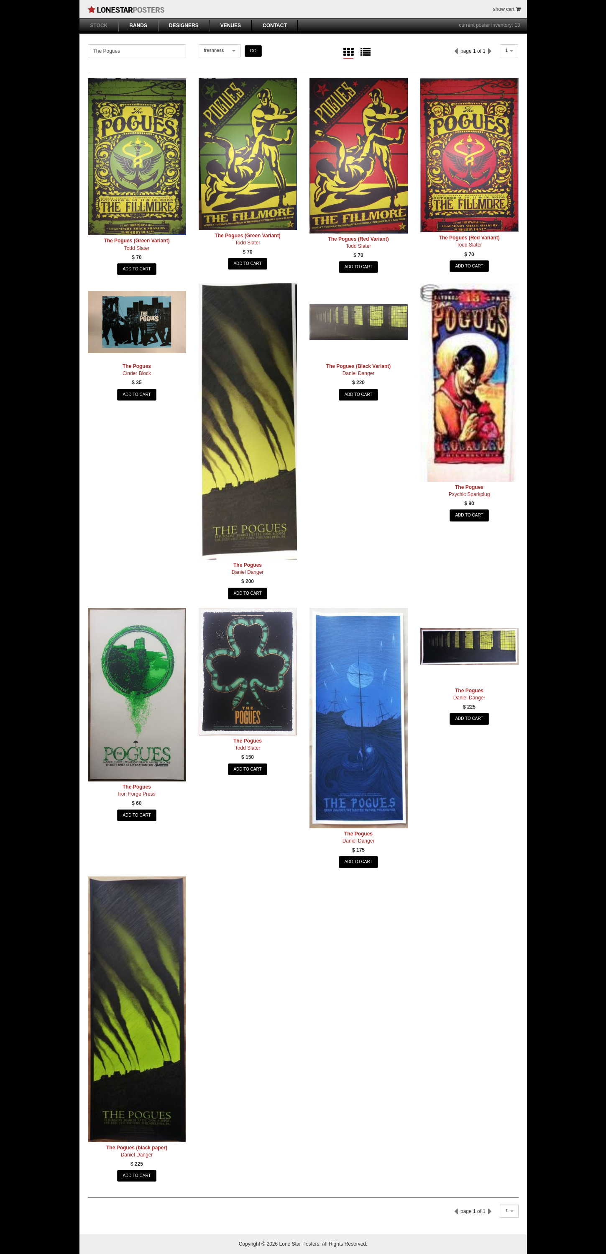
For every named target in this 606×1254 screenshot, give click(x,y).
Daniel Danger (248, 572)
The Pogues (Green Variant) (136, 241)
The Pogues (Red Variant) (358, 239)
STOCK (99, 25)
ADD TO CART (137, 269)
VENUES (230, 25)
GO (253, 51)
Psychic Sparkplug (469, 494)
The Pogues (137, 366)
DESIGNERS (184, 25)
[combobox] (219, 50)
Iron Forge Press (136, 794)
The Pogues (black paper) (136, 1148)
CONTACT (275, 25)
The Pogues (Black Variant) (358, 366)
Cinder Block (137, 373)
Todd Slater (137, 248)
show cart (507, 9)
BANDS (138, 25)
